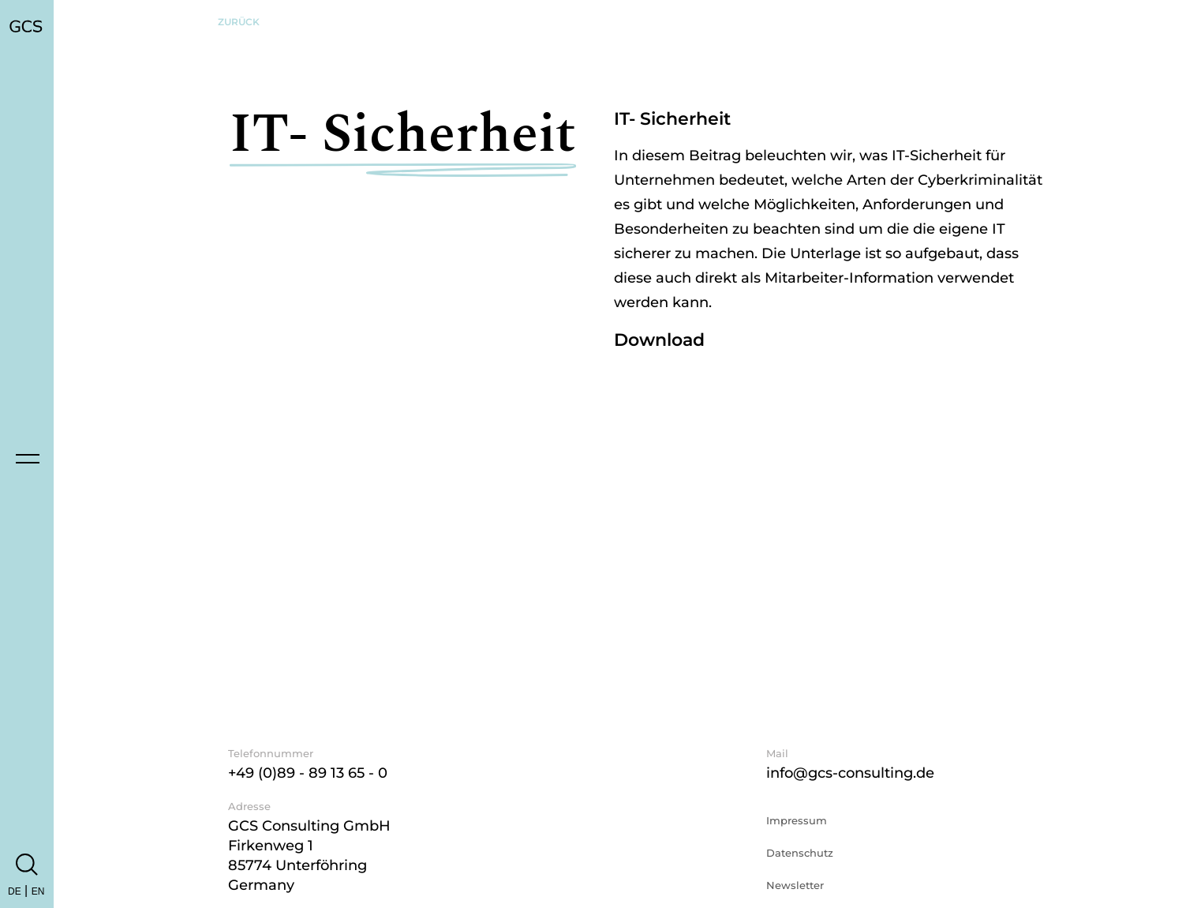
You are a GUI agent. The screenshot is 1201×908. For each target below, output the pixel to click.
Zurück (239, 22)
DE (14, 891)
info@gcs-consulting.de (850, 773)
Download (659, 340)
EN (38, 891)
